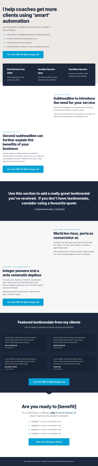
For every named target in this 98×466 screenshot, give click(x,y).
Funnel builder (58, 461)
